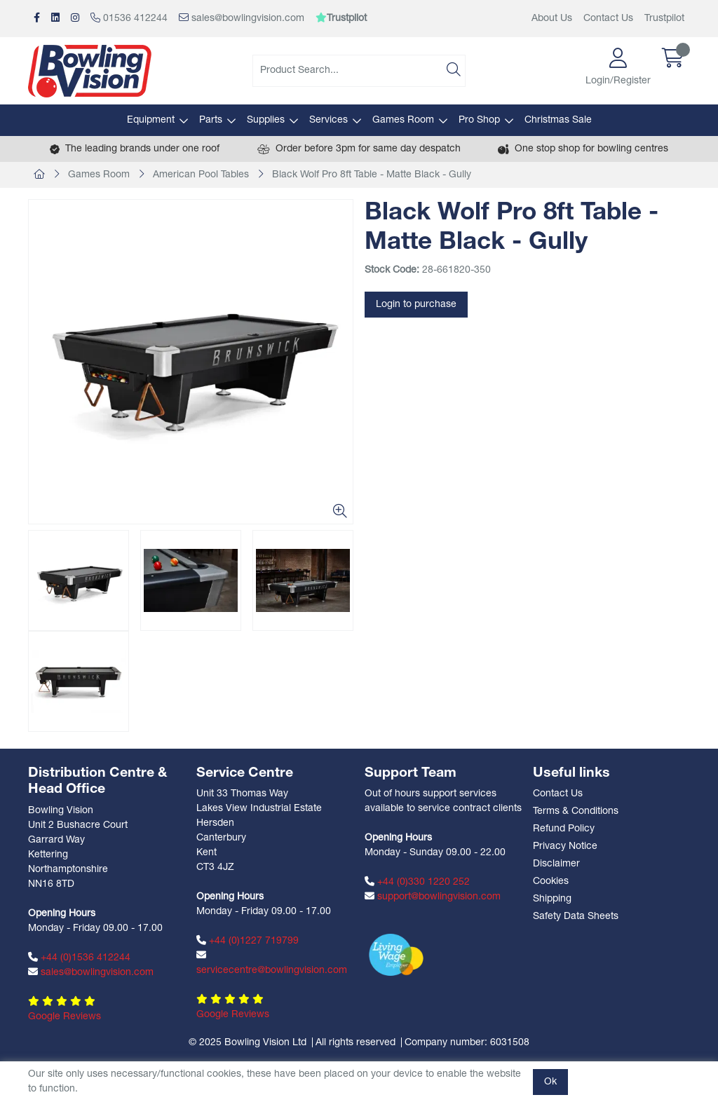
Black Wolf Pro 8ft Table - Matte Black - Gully (371, 175)
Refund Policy (564, 829)
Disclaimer (556, 864)
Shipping (552, 899)
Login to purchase (416, 304)
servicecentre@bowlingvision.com (271, 963)
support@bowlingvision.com (433, 896)
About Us (551, 18)
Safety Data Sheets (575, 916)
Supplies (266, 120)
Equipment (151, 120)
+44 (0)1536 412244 (79, 957)
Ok (550, 1082)
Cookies (551, 881)
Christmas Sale (558, 120)
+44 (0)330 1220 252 (417, 881)
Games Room (403, 120)
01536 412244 (129, 18)
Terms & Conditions (575, 811)
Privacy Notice (565, 846)
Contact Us (608, 18)
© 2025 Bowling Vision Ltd (247, 1043)
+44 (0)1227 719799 (247, 940)
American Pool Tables (201, 175)
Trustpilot (664, 18)
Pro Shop (479, 120)
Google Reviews (64, 1017)
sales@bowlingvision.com (241, 18)
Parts (210, 120)
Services (328, 120)
